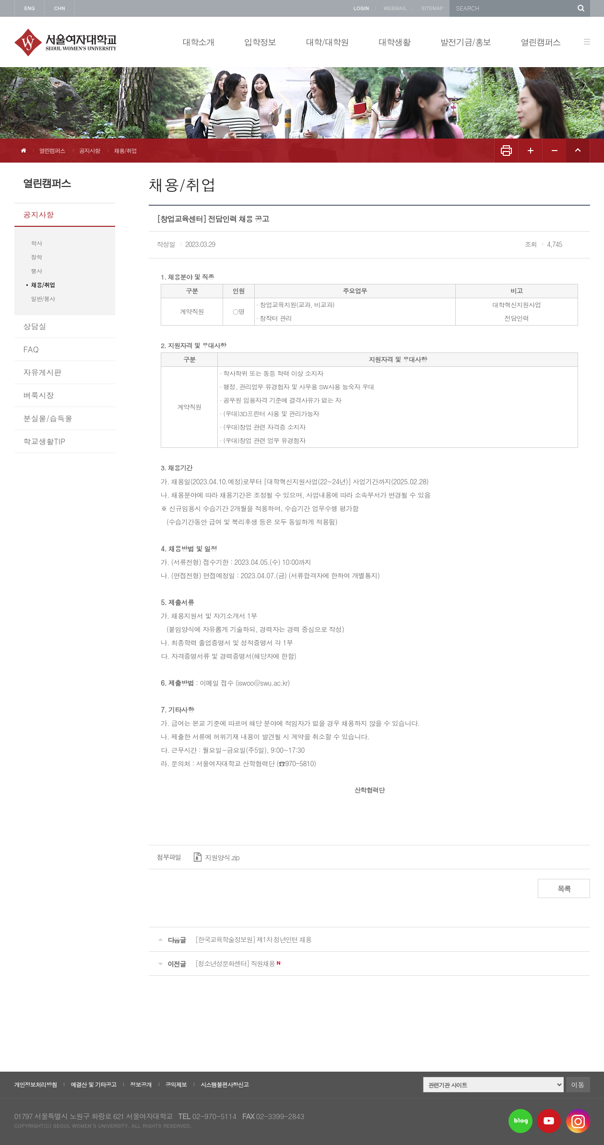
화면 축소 (554, 151)
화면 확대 (530, 151)
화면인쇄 (506, 151)
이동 (578, 1084)
